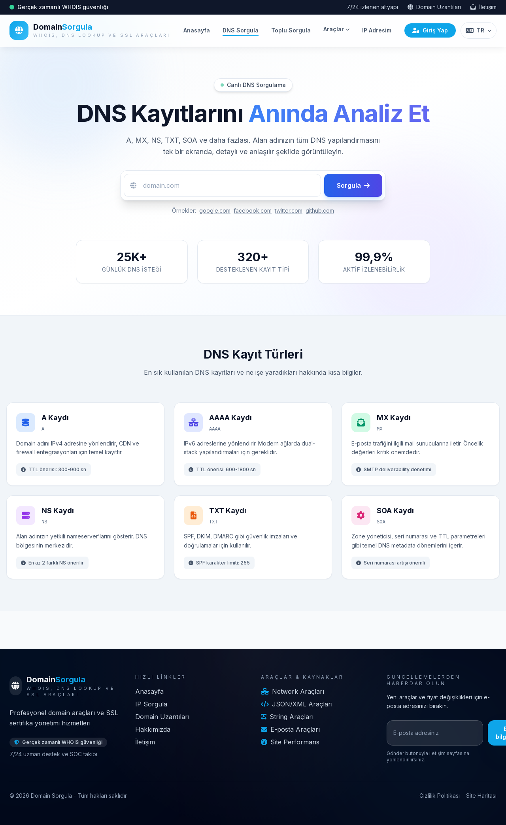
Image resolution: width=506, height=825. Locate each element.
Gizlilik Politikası (439, 795)
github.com (320, 210)
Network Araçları (292, 691)
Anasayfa (196, 30)
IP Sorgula (151, 704)
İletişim (483, 7)
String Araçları (287, 717)
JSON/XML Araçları (296, 704)
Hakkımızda (152, 729)
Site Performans (290, 742)
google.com (214, 210)
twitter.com (288, 210)
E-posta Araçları (290, 729)
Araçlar (336, 29)
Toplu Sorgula (291, 30)
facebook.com (253, 210)
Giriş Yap (430, 30)
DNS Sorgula (241, 30)
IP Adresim (376, 30)
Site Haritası (481, 795)
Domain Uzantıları (434, 7)
